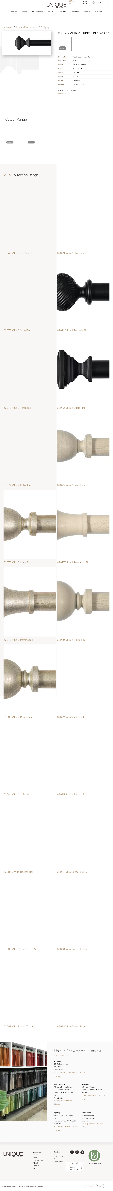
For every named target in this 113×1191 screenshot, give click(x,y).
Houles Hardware (25, 27)
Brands (15, 12)
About (35, 1163)
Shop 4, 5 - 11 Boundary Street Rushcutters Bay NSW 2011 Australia (65, 1118)
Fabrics (25, 12)
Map (57, 1075)
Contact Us (94, 1051)
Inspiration (98, 12)
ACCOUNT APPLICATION (74, 1166)
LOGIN (101, 2)
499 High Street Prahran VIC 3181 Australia (89, 1117)
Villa (43, 27)
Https (35, 1168)
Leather (64, 12)
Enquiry (100, 1186)
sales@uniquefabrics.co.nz (64, 1100)
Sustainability (38, 1160)
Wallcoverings (38, 12)
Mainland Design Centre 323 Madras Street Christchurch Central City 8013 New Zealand (63, 1091)
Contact (36, 1166)
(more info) (62, 93)
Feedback (89, 1186)
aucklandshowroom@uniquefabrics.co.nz (69, 1072)
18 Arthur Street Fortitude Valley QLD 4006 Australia (92, 1088)
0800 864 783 (61, 1055)
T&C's (56, 1164)
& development (34, 1186)
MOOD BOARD (89, 2)
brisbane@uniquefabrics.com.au (93, 1095)
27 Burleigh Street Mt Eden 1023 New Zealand (61, 1065)
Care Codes (58, 1156)
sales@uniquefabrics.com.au (93, 1123)
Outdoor (57, 1152)
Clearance (87, 12)
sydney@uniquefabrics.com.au (65, 1126)
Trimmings (52, 12)
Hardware (75, 12)
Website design (23, 1186)
